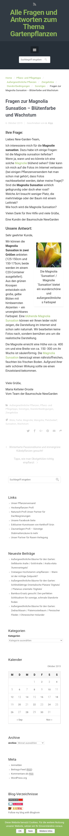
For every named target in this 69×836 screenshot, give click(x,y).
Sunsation (11, 423)
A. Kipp (49, 123)
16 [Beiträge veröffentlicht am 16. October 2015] (41, 697)
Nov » (49, 719)
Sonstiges (40, 86)
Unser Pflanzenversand (23, 503)
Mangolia (39, 420)
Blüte (12, 420)
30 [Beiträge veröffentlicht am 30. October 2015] (41, 712)
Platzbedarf (51, 420)
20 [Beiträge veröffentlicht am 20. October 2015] (19, 704)
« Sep (19, 719)
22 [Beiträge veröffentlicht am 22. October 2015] (34, 704)
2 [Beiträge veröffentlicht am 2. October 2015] (42, 681)
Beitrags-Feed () (21, 769)
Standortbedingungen (18, 86)
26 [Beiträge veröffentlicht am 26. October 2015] (12, 712)
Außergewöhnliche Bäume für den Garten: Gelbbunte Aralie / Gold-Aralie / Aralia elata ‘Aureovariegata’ (33, 563)
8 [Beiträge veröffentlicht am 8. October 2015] (34, 689)
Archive (12, 743)
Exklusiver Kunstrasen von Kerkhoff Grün (32, 524)
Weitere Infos (45, 831)
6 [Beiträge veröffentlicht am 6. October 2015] (19, 689)
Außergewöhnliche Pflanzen (21, 82)
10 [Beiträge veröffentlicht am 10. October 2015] (49, 689)
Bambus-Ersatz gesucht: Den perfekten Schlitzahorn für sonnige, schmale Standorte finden (34, 597)
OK (20, 831)
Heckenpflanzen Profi (22, 507)
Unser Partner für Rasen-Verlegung (29, 537)
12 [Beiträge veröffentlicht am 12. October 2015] (12, 697)
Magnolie (21, 163)
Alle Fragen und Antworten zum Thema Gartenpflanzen (33, 23)
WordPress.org (19, 778)
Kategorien (14, 636)
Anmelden (16, 765)
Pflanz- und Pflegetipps (28, 77)
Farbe (19, 420)
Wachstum (23, 423)
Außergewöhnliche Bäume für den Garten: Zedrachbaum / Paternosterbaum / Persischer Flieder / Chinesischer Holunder (35, 610)
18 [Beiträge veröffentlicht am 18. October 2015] (56, 697)
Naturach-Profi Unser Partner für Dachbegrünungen (28, 513)
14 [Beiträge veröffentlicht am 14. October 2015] (27, 697)
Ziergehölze (48, 82)
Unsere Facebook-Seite (23, 520)
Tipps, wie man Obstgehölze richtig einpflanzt (34, 460)
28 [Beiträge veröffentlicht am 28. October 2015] (27, 712)
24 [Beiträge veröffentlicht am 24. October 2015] (49, 704)
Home (9, 77)
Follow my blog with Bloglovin (24, 812)
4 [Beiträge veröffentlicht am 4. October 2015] (56, 681)
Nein (30, 831)
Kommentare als (22, 773)
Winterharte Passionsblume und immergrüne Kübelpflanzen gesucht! (35, 449)
